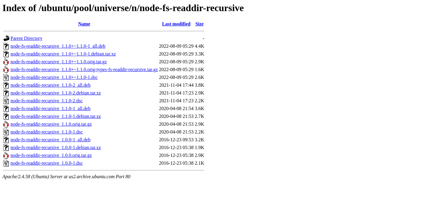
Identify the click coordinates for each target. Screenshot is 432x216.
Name (84, 23)
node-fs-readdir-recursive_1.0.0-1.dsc (46, 163)
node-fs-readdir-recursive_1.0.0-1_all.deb (50, 139)
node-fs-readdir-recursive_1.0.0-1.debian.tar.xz (55, 147)
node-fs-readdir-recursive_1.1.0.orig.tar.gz (51, 124)
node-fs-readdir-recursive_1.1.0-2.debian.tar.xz (55, 92)
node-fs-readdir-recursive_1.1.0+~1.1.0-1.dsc (54, 77)
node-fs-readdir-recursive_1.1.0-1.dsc (46, 131)
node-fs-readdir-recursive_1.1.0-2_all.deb (50, 85)
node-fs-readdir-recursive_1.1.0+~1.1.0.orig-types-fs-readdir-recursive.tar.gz (84, 69)
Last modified (176, 23)
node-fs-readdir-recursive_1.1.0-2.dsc (46, 100)
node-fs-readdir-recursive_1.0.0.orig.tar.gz (51, 155)
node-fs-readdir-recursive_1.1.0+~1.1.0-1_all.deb (57, 46)
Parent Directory (26, 38)
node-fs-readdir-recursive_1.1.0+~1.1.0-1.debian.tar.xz (63, 53)
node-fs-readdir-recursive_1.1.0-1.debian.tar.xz (55, 116)
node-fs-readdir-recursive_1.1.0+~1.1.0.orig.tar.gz (58, 61)
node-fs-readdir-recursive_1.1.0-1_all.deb (50, 108)
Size (199, 23)
